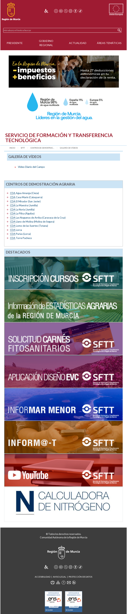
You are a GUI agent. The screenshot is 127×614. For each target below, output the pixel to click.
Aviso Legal (59, 576)
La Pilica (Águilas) (22, 213)
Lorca (16, 230)
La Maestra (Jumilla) (24, 205)
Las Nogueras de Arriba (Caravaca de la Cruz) (38, 217)
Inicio (12, 148)
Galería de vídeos (69, 148)
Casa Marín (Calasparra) (26, 197)
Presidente (15, 43)
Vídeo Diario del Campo (31, 166)
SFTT (23, 148)
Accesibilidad (42, 576)
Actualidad (77, 43)
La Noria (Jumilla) (22, 209)
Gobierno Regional (46, 43)
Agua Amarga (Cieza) (24, 193)
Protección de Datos (80, 576)
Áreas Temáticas (109, 43)
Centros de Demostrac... (42, 148)
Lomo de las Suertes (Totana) (29, 225)
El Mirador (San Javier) (25, 201)
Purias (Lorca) (20, 234)
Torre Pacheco (21, 238)
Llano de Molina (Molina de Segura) (32, 221)
